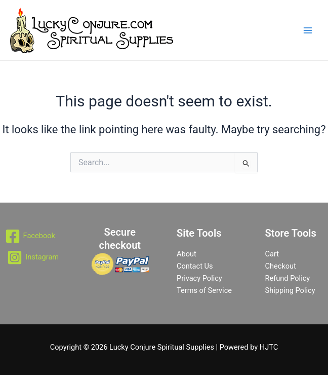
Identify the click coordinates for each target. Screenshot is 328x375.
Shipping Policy (290, 290)
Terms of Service (204, 290)
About (186, 253)
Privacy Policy (199, 278)
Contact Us (195, 266)
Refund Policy (287, 278)
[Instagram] (33, 257)
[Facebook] (30, 236)
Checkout (280, 266)
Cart (272, 253)
